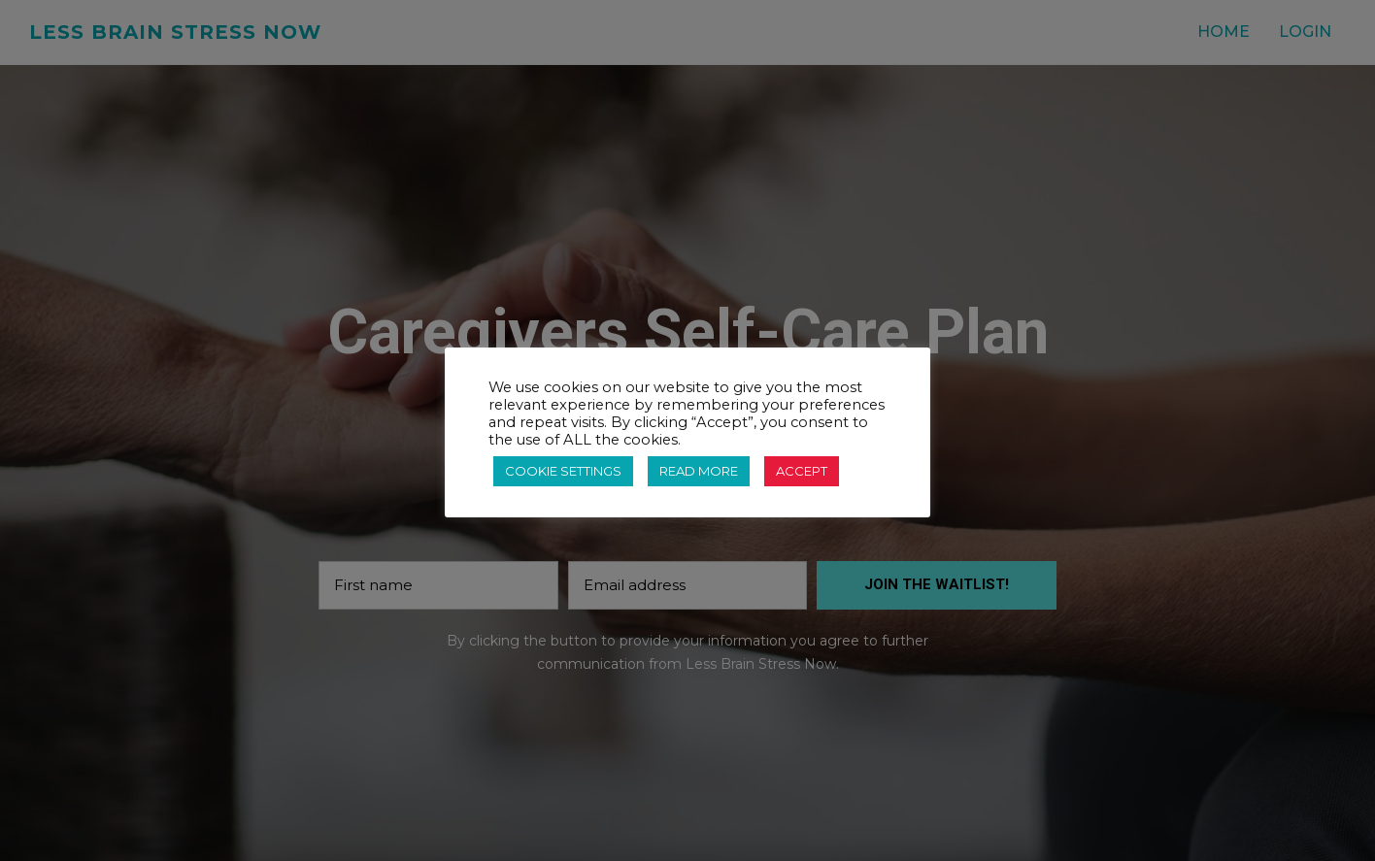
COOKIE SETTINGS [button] (563, 471)
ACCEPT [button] (801, 471)
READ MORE (698, 471)
